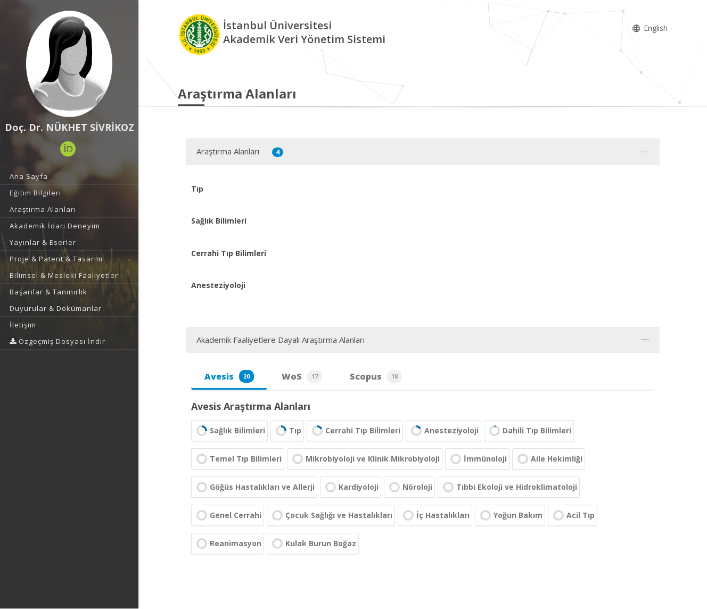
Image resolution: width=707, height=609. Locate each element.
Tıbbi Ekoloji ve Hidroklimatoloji (508, 487)
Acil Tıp (572, 515)
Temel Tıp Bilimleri (238, 459)
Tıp (287, 431)
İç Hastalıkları (435, 515)
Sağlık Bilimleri (229, 431)
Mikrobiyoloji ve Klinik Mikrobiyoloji (365, 459)
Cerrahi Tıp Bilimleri (354, 431)
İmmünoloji (477, 459)
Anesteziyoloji (443, 431)
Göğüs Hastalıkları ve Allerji (254, 487)
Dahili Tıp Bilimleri (529, 431)
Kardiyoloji (351, 487)
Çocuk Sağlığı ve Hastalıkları (330, 515)
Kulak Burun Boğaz (312, 544)
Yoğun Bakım (510, 515)
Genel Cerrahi (227, 515)
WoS (302, 376)
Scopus (376, 376)
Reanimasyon (227, 544)
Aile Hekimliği (548, 459)
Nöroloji (409, 487)
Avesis (229, 376)
